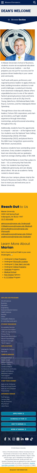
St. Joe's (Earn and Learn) (9, 321)
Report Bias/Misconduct (8, 336)
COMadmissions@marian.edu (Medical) (16, 226)
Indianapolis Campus (7, 349)
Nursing (3, 314)
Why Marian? (5, 404)
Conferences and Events (8, 369)
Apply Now (17, 413)
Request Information (18, 470)
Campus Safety (6, 364)
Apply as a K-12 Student (8, 388)
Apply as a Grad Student (8, 386)
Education (4, 305)
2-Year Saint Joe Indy (21, 264)
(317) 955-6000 (7, 219)
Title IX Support (6, 343)
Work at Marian (17, 429)
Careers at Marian (6, 366)
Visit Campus (5, 397)
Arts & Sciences (6, 301)
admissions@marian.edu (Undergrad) (15, 224)
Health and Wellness (7, 371)
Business (4, 303)
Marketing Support (7, 373)
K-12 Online (8, 277)
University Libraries (7, 378)
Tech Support (5, 375)
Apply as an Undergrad (8, 384)
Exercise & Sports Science (9, 310)
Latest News (5, 406)
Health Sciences (6, 312)
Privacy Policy (5, 334)
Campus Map (5, 399)
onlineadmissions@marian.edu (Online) (16, 234)
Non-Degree (9, 275)
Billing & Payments (7, 362)
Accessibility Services (8, 327)
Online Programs (19, 267)
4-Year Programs (19, 259)
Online (3, 316)
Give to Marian (17, 424)
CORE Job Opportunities (8, 332)
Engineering (4, 307)
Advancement (5, 360)
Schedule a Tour (17, 419)
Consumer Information (8, 329)
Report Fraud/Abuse (7, 338)
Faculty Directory (6, 401)
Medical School (10, 272)
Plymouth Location (20, 262)
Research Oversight (7, 341)
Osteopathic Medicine (8, 319)
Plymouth (4, 351)
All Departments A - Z (7, 358)
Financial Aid (5, 391)
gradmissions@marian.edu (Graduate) (16, 237)
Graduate (7, 269)
